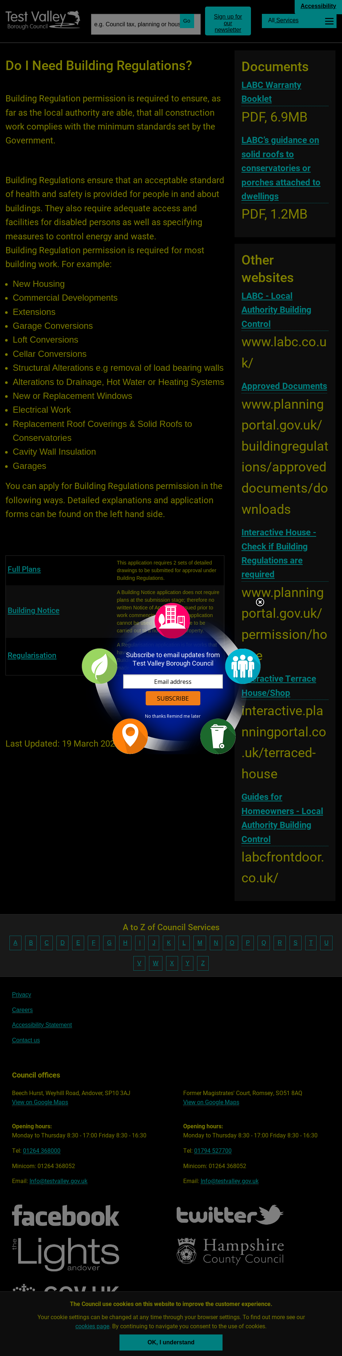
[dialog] (171, 678)
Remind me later (184, 716)
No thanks (155, 716)
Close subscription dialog (260, 602)
